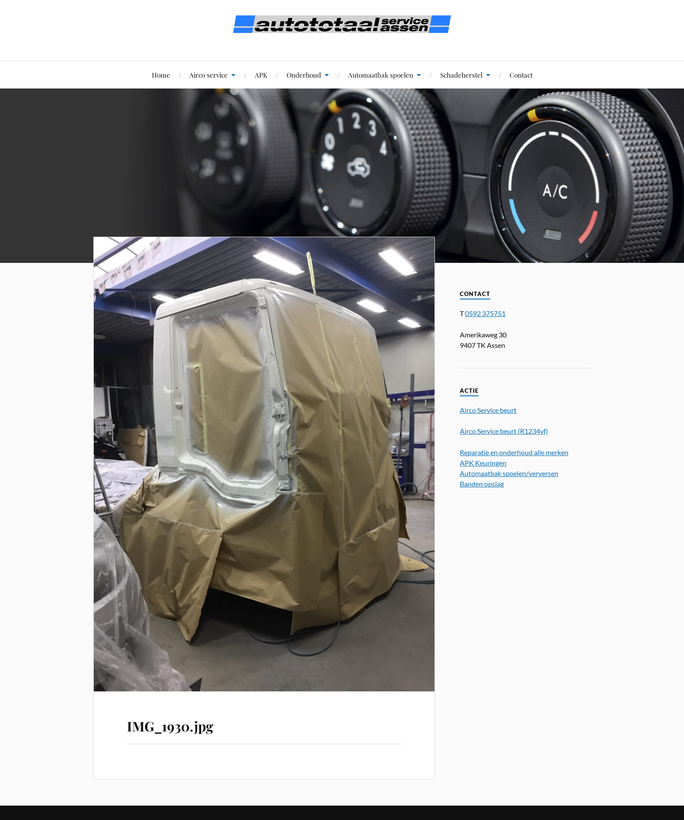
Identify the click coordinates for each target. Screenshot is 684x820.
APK (261, 74)
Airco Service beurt (488, 410)
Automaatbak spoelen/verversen (509, 473)
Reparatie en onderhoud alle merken (514, 452)
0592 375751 (485, 313)
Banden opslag (482, 484)
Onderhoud (304, 74)
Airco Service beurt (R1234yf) (504, 431)
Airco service (208, 74)
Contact (521, 74)
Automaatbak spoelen (380, 74)
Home (161, 74)
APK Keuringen (483, 463)
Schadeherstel (461, 74)
